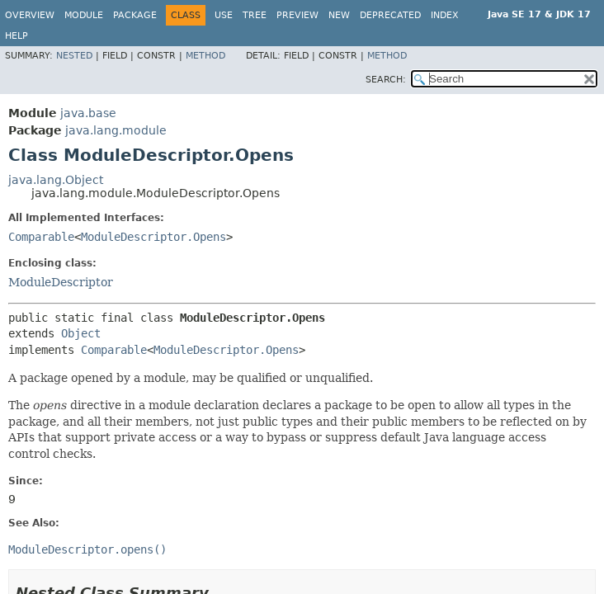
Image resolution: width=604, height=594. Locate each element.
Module (83, 15)
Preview (297, 15)
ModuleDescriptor (60, 282)
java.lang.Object (55, 179)
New (339, 15)
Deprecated (390, 15)
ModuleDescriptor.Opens (153, 236)
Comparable (41, 236)
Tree (255, 15)
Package (135, 15)
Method (205, 55)
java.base (88, 113)
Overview (29, 15)
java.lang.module (116, 130)
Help (16, 36)
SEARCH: (386, 79)
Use (224, 15)
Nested (74, 55)
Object (81, 333)
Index (445, 15)
